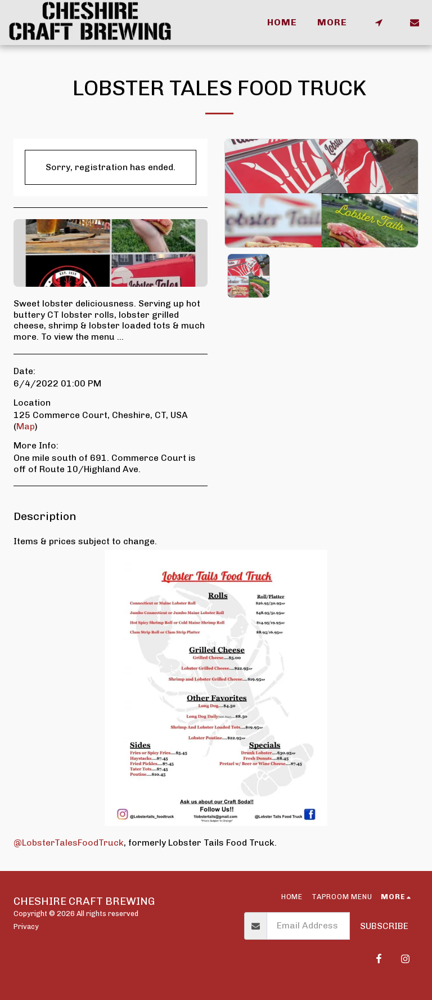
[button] (378, 22)
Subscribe (384, 926)
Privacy (26, 926)
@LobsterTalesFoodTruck (69, 842)
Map (25, 426)
